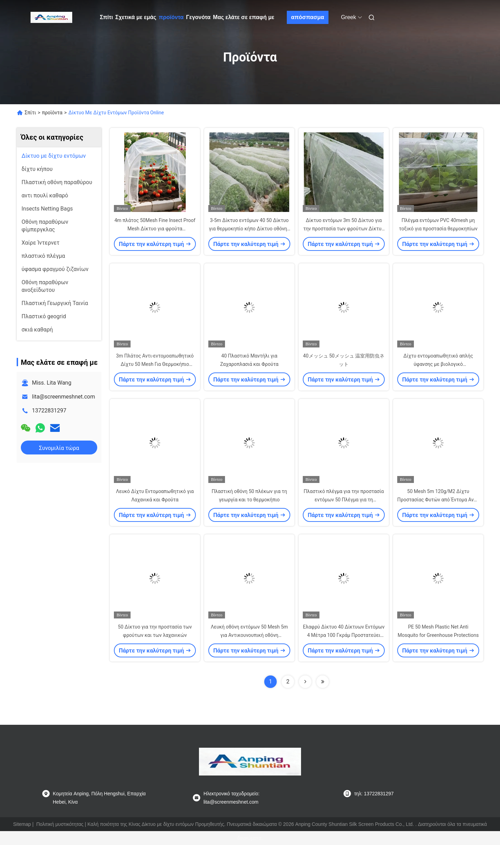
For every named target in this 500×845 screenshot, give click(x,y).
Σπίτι (106, 17)
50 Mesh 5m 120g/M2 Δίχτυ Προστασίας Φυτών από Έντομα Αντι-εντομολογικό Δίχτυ (438, 500)
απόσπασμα (307, 17)
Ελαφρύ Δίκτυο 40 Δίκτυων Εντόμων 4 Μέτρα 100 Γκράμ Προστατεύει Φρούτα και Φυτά (343, 635)
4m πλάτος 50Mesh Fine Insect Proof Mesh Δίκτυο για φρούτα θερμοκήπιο (154, 229)
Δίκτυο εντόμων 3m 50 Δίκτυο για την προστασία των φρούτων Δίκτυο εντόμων (343, 229)
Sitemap (22, 824)
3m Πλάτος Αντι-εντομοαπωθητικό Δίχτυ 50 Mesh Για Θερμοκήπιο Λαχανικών (155, 364)
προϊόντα (171, 17)
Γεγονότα (198, 17)
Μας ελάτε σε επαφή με (243, 17)
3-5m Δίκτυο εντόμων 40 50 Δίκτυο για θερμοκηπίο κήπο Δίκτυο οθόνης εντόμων (249, 229)
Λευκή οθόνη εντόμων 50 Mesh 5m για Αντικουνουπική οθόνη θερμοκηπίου (249, 635)
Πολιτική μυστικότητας (59, 824)
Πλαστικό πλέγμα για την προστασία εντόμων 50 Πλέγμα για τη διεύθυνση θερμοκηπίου (344, 500)
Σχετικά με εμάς (135, 17)
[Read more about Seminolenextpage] (305, 681)
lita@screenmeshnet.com (63, 396)
